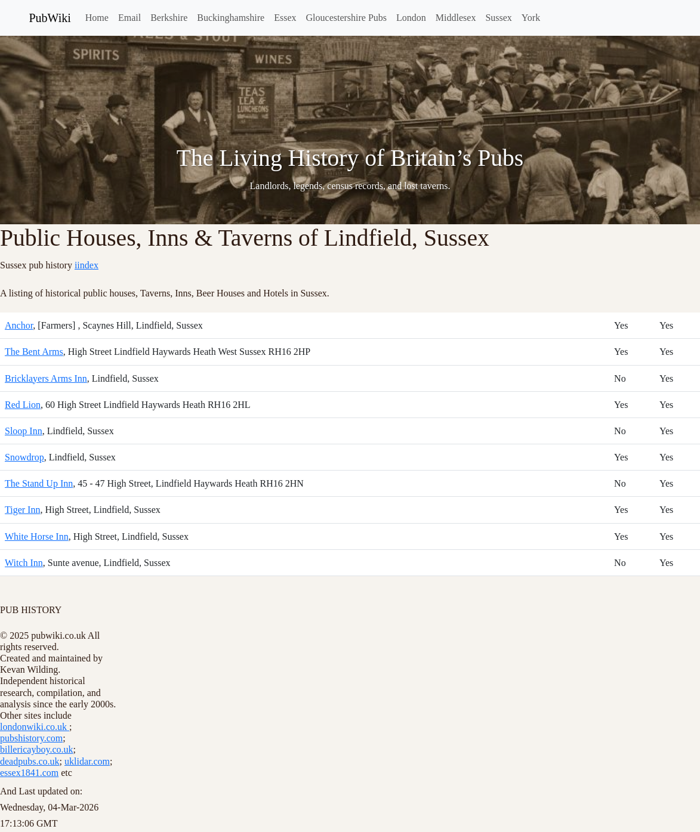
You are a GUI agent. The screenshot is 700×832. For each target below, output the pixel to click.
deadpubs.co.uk (30, 761)
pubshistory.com (31, 738)
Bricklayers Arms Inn (46, 378)
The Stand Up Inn (39, 483)
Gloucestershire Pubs (346, 18)
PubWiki (50, 17)
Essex (285, 18)
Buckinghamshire (230, 18)
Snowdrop (24, 457)
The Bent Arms (34, 352)
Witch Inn (24, 563)
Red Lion (23, 405)
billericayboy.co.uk (36, 749)
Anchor (19, 325)
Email (129, 18)
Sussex (498, 18)
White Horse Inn (37, 536)
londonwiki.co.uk (34, 727)
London (411, 18)
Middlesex (456, 18)
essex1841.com (29, 773)
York (531, 18)
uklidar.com (87, 761)
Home (97, 18)
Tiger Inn (22, 510)
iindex (86, 265)
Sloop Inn (23, 431)
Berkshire (168, 18)
